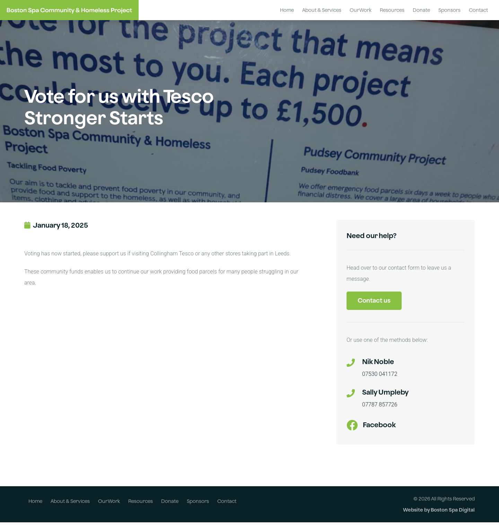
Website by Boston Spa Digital (439, 518)
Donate (421, 10)
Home (287, 10)
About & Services (321, 10)
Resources (392, 10)
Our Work (360, 10)
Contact (478, 10)
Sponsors (449, 10)
